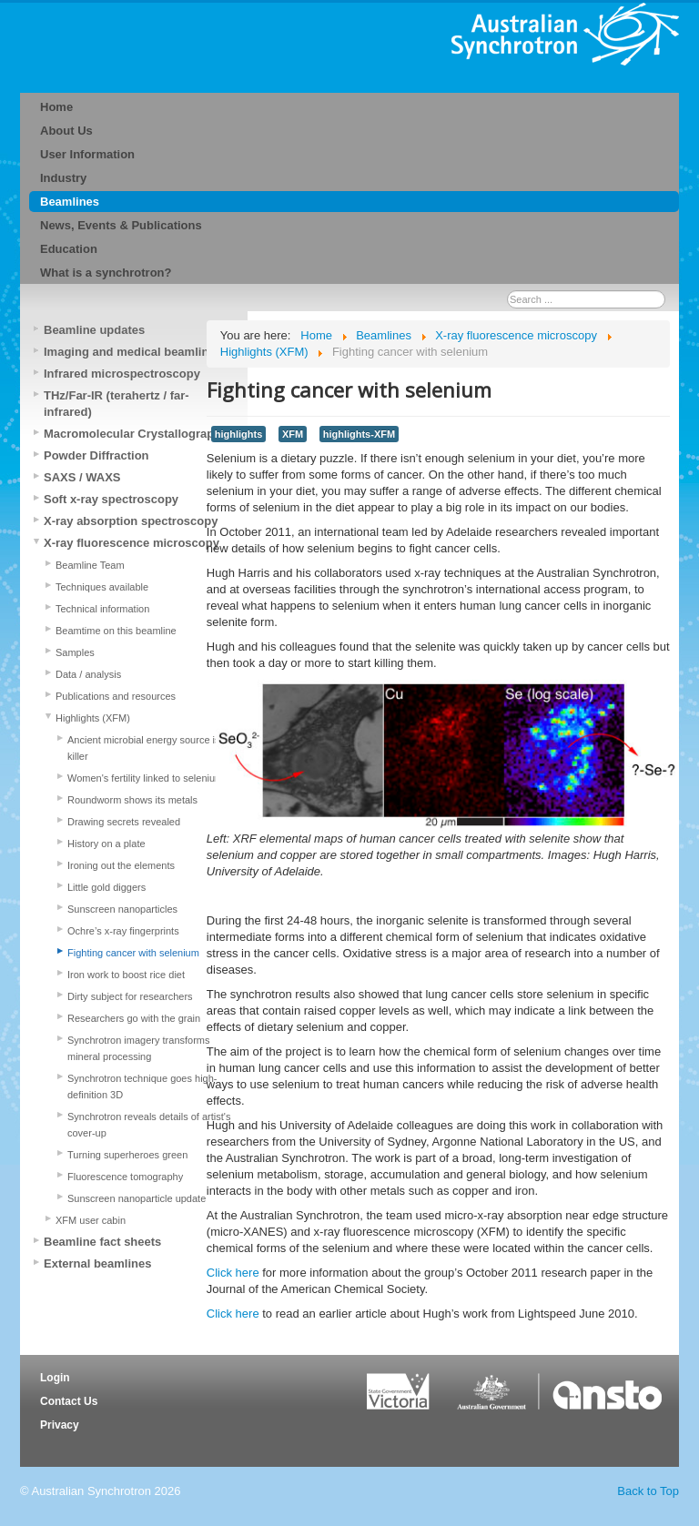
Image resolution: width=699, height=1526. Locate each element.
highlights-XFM (359, 434)
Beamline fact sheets (102, 1241)
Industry (63, 178)
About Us (66, 130)
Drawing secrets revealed (123, 821)
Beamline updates (94, 330)
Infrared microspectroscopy (122, 373)
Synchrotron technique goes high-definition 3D (142, 1086)
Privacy (59, 1425)
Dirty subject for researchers (130, 996)
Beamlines (69, 201)
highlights (238, 434)
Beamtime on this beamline (116, 630)
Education (68, 249)
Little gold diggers (106, 887)
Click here (233, 1272)
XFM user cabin (91, 1220)
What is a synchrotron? (105, 272)
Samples (75, 652)
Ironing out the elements (121, 865)
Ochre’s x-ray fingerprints (123, 930)
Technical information (102, 608)
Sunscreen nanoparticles (122, 909)
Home (56, 107)
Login (55, 1377)
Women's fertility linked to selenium (145, 778)
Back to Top (648, 1491)
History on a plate (106, 843)
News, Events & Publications (121, 225)
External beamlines (98, 1263)
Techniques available (102, 586)
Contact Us (68, 1401)
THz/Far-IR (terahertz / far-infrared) (116, 404)
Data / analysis (88, 674)
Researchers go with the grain (133, 1018)
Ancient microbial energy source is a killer (147, 748)
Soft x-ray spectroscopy (111, 499)
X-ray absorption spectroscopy (131, 521)
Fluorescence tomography (125, 1176)
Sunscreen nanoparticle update (136, 1198)
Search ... (507, 290)
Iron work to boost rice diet (126, 974)
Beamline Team (90, 565)
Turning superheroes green (127, 1154)
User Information (87, 154)
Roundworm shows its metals (132, 799)
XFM (292, 434)
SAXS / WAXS (82, 477)
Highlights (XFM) (93, 717)
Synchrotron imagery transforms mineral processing (138, 1048)
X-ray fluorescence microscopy (131, 543)
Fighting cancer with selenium (133, 952)
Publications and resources (116, 696)
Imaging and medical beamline (130, 352)
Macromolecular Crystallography (136, 433)
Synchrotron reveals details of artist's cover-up (148, 1124)
